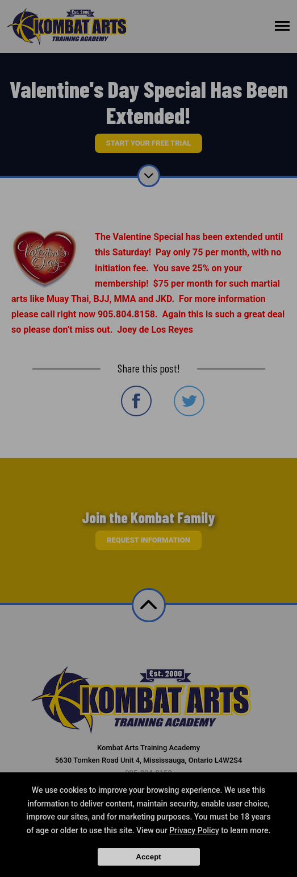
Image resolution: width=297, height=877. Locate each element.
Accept (148, 857)
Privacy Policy (194, 830)
